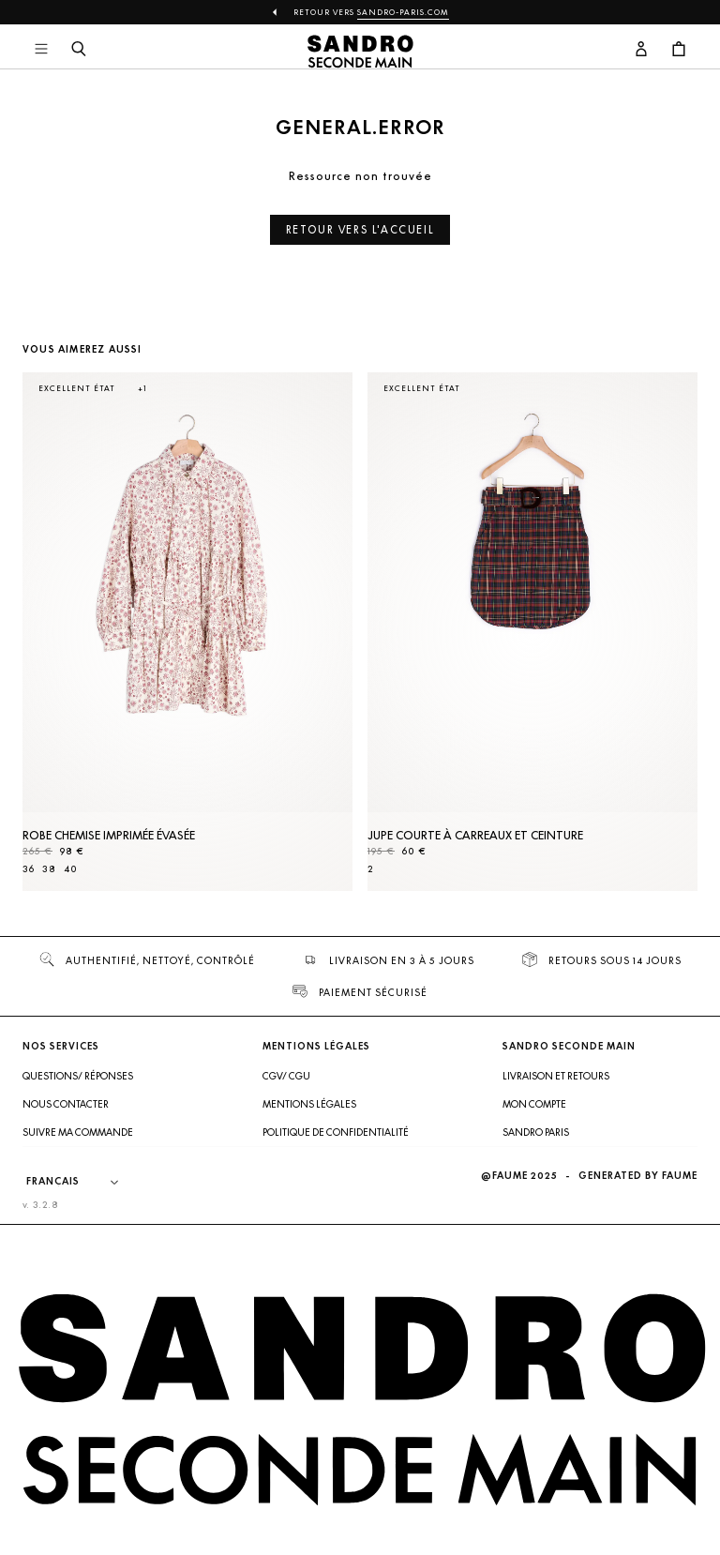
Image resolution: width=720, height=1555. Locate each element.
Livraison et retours (555, 1075)
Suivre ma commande (77, 1132)
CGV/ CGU (286, 1075)
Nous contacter (65, 1104)
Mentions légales (309, 1104)
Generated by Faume (638, 1176)
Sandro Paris (535, 1132)
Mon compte (534, 1104)
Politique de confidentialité (335, 1132)
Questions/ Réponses (77, 1075)
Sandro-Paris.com (403, 12)
